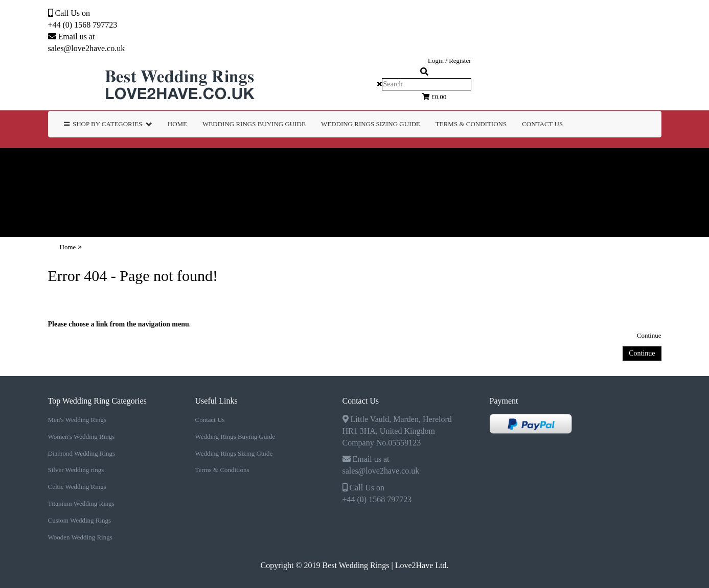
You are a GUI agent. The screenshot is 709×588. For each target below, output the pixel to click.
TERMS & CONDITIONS (471, 124)
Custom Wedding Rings (64, 192)
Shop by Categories (108, 124)
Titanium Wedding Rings (646, 162)
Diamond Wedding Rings (299, 162)
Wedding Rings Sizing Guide (234, 453)
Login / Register (449, 60)
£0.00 (434, 97)
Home (177, 124)
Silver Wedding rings (416, 162)
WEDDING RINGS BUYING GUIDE (254, 124)
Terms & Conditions (222, 470)
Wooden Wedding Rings (184, 192)
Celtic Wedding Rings (528, 162)
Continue (649, 335)
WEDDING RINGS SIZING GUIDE (370, 124)
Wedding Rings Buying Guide (235, 436)
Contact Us (542, 124)
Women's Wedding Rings (176, 162)
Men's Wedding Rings (58, 162)
